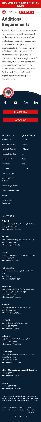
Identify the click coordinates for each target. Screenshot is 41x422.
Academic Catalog (9, 154)
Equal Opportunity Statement (31, 410)
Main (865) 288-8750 (9, 386)
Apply (24, 159)
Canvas (24, 144)
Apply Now (20, 120)
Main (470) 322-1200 (9, 242)
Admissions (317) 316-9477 (11, 279)
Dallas (5, 252)
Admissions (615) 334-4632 (11, 328)
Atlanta (5, 236)
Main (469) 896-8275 (9, 258)
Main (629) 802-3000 (9, 326)
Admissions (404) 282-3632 (11, 245)
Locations (5, 168)
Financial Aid (7, 159)
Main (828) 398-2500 (9, 226)
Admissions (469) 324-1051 (11, 260)
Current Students (8, 173)
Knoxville (6, 286)
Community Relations (10, 186)
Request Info (26, 12)
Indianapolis (8, 268)
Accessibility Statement (12, 409)
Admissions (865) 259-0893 (11, 388)
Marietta (6, 304)
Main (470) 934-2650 (9, 310)
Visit (23, 154)
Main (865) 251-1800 (9, 294)
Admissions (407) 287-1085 (11, 344)
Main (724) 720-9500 (9, 360)
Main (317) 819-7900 (9, 276)
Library (24, 139)
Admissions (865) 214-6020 (11, 297)
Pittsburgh (7, 351)
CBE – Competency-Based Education (19, 369)
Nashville (6, 320)
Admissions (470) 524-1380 (11, 313)
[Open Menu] (38, 12)
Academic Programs (9, 144)
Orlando (6, 335)
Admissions (6, 139)
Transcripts (6, 163)
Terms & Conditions (22, 409)
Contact (25, 168)
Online (5, 382)
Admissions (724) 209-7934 (11, 362)
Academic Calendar (9, 149)
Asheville (6, 221)
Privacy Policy (4, 409)
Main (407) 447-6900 (9, 341)
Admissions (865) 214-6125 (11, 375)
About (4, 195)
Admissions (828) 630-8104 (11, 229)
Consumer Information (10, 190)
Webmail (25, 149)
